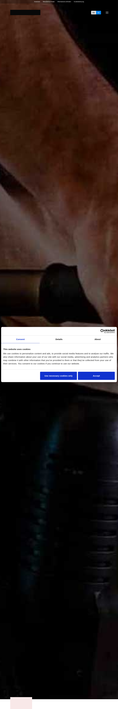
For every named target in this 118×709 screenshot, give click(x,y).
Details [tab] (59, 339)
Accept (96, 376)
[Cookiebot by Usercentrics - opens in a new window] (102, 331)
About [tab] (97, 339)
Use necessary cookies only (58, 376)
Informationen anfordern (64, 1)
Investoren (37, 1)
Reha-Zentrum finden (49, 1)
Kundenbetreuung (79, 1)
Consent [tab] (20, 339)
